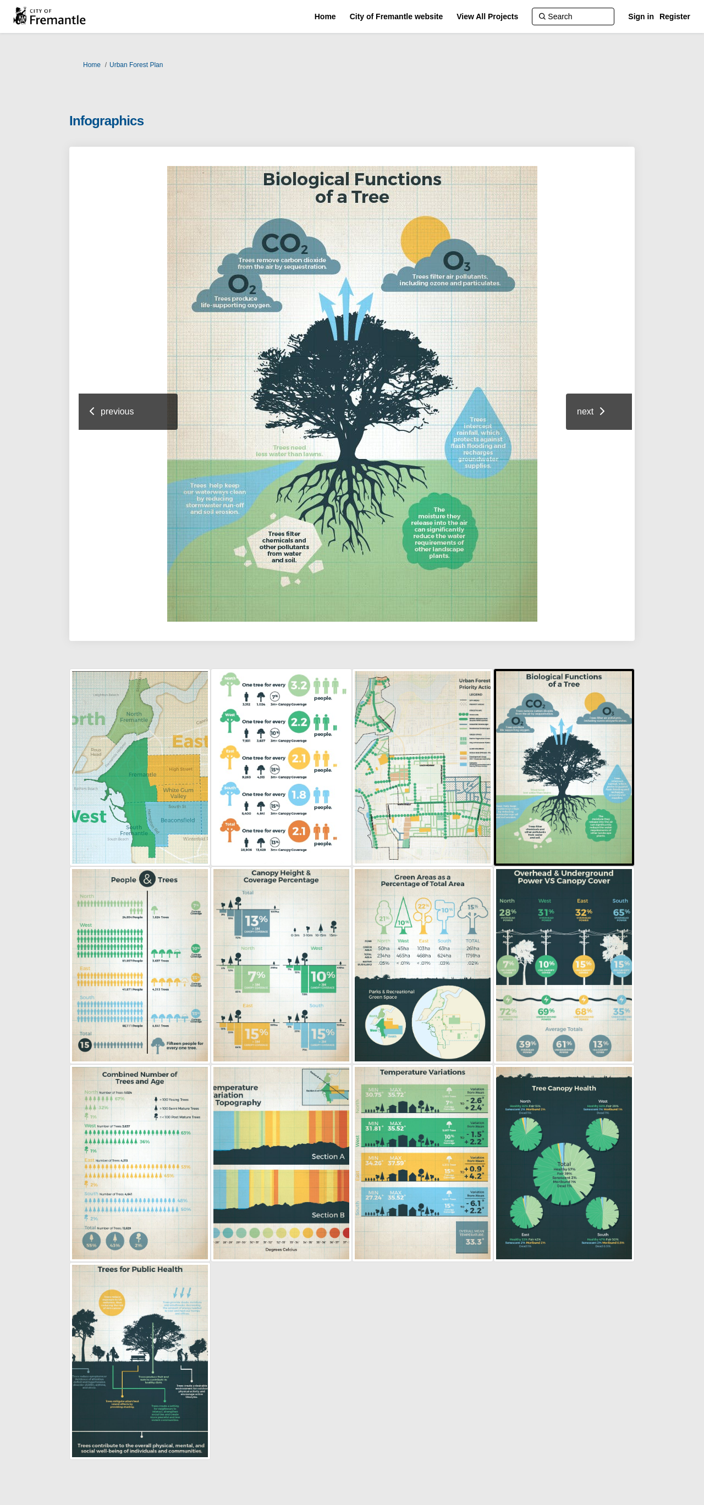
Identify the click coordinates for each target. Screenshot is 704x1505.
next (585, 411)
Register (674, 16)
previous (117, 411)
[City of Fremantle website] (396, 16)
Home (92, 65)
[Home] (325, 16)
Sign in (641, 16)
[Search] (573, 16)
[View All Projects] (487, 16)
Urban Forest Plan (136, 65)
